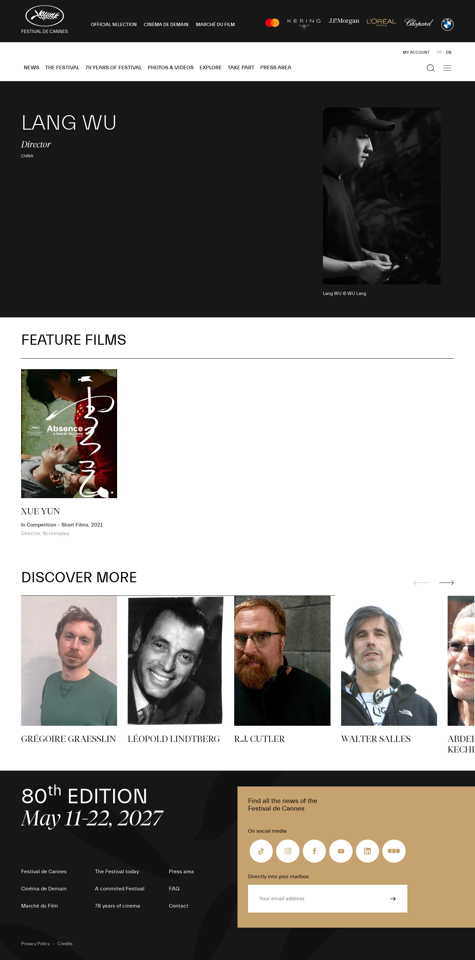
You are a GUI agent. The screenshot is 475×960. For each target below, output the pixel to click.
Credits (65, 943)
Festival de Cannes (44, 872)
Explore (211, 68)
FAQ (174, 889)
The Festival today (117, 872)
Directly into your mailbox (278, 877)
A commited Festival (119, 889)
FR (439, 52)
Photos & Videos (171, 68)
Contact (178, 906)
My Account (416, 52)
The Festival (62, 68)
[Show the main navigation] (447, 68)
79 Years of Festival (113, 68)
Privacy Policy (35, 943)
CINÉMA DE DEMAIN (166, 24)
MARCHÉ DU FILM (215, 24)
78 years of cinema (117, 906)
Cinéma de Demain (44, 889)
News (31, 68)
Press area (275, 68)
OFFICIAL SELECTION (114, 24)
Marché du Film (39, 906)
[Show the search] (431, 68)
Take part (241, 68)
